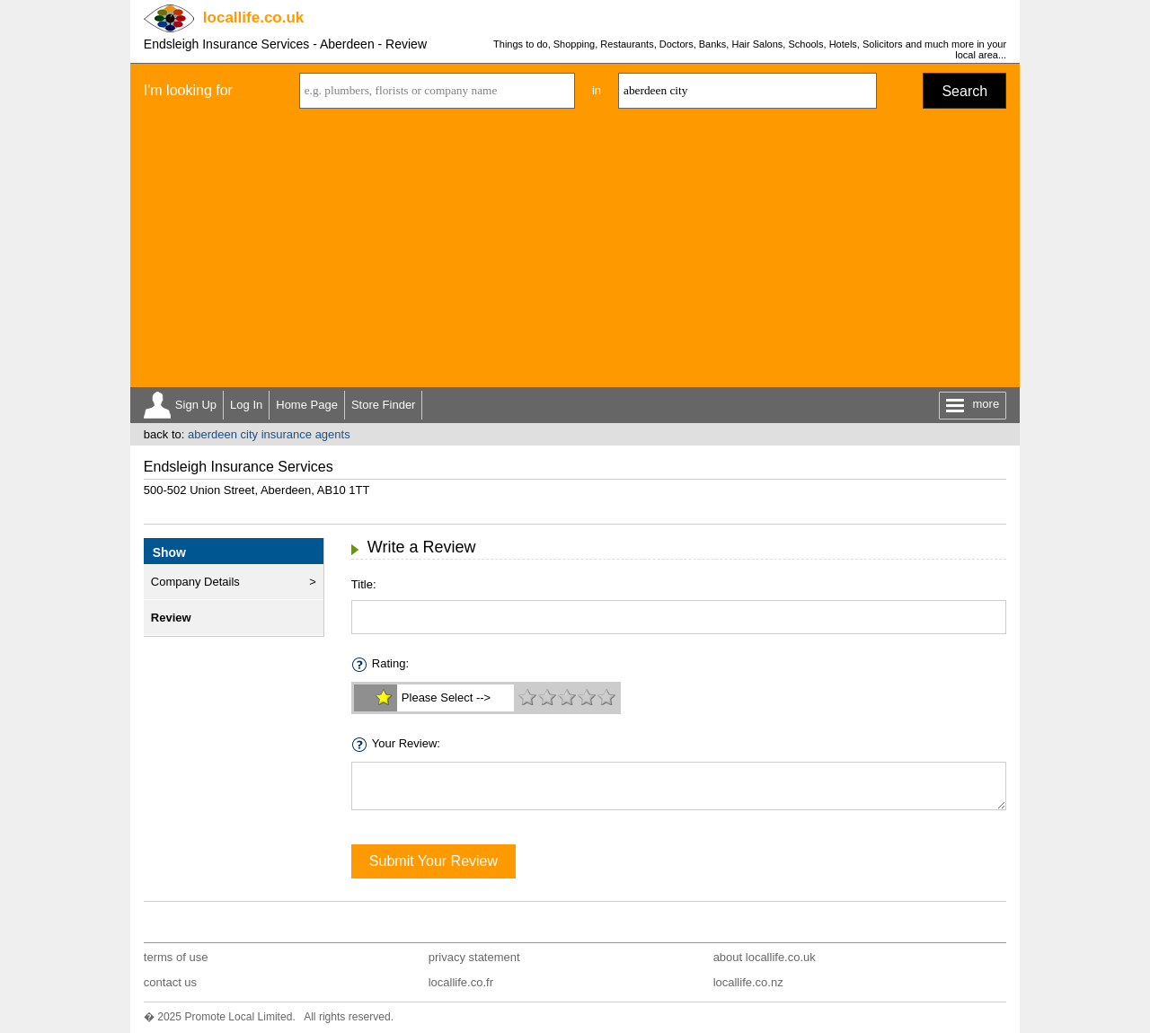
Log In (246, 404)
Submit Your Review (433, 861)
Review (171, 617)
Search (964, 91)
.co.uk (253, 17)
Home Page (307, 404)
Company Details (195, 581)
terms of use (176, 957)
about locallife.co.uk (764, 957)
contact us (170, 982)
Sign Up (196, 404)
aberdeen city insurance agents (269, 434)
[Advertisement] (575, 252)
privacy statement (474, 957)
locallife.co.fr (461, 982)
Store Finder (383, 404)
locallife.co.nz (748, 982)
